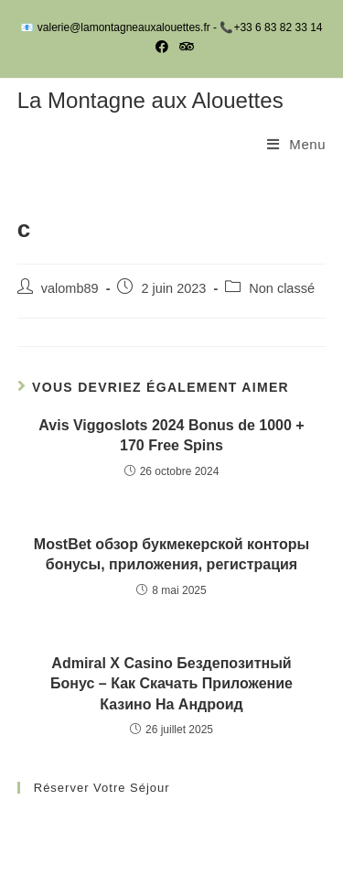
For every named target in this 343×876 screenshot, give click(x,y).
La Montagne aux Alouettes (150, 100)
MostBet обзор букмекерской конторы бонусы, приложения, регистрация (171, 554)
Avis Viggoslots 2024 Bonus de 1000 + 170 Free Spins (171, 435)
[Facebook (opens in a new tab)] (162, 46)
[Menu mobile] (296, 145)
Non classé (282, 288)
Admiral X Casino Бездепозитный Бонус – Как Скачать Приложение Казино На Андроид (171, 683)
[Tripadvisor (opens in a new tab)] (184, 46)
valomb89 (70, 288)
